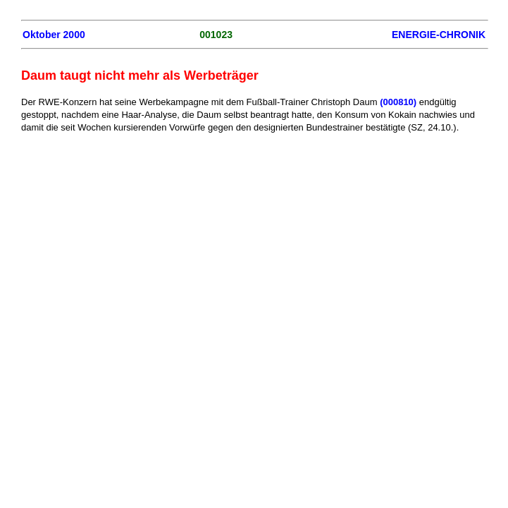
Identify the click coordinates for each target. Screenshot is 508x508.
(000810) (398, 102)
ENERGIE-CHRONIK (438, 34)
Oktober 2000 (54, 34)
